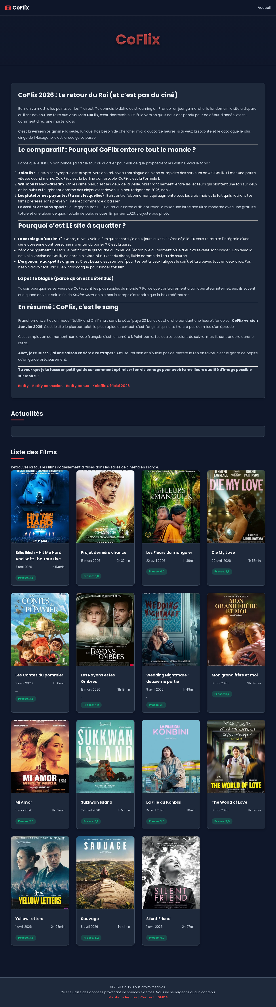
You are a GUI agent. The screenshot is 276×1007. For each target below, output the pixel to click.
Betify (23, 385)
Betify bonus (77, 385)
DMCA (163, 997)
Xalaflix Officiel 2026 (111, 385)
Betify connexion (47, 385)
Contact (147, 997)
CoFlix (17, 7)
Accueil (264, 7)
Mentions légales (122, 997)
